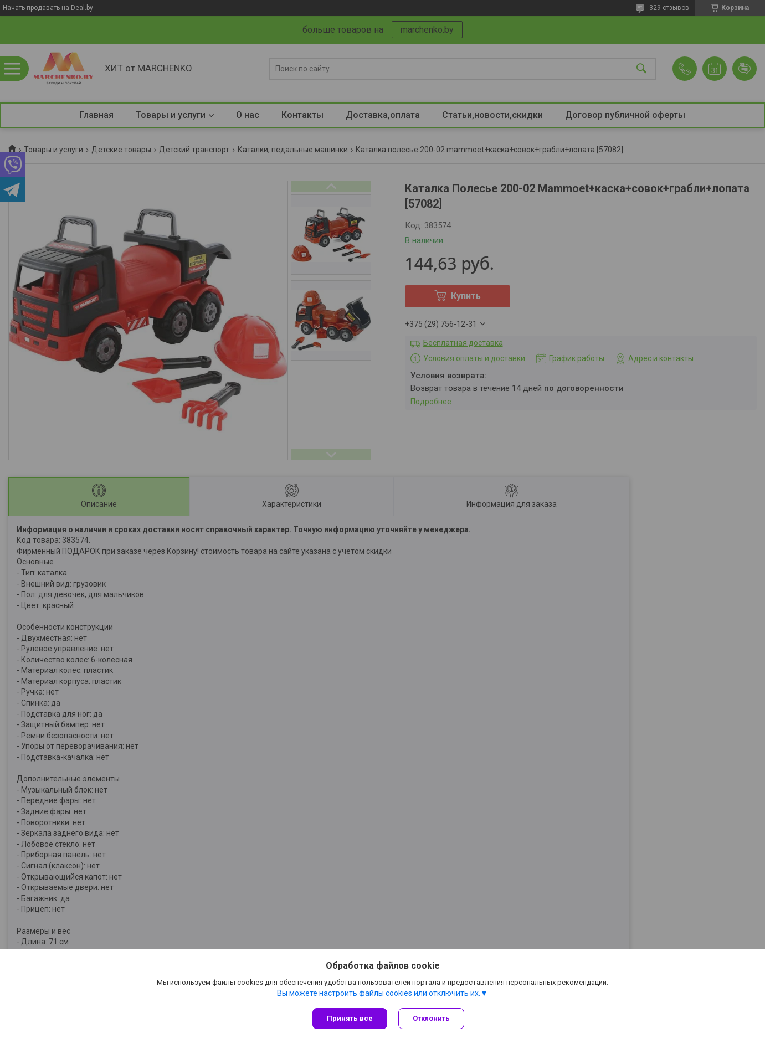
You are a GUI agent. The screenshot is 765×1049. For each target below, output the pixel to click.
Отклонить (431, 1018)
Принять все (350, 1018)
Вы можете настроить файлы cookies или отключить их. (378, 993)
